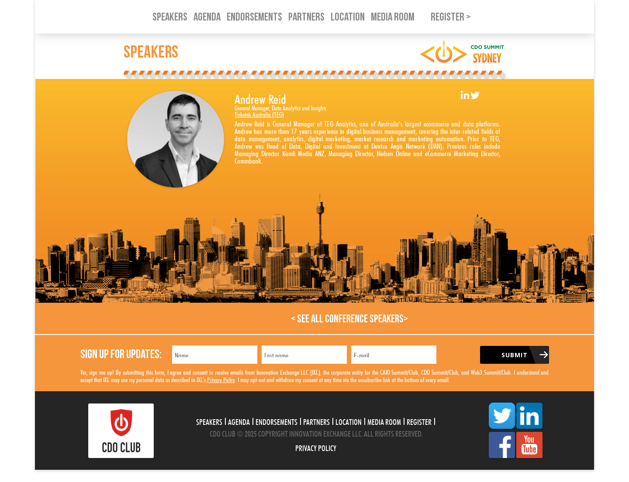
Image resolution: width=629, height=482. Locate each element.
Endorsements (276, 421)
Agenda (239, 421)
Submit (514, 355)
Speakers (209, 421)
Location (348, 421)
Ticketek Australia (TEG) (259, 113)
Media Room (384, 421)
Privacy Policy (221, 378)
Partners (316, 421)
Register (419, 421)
